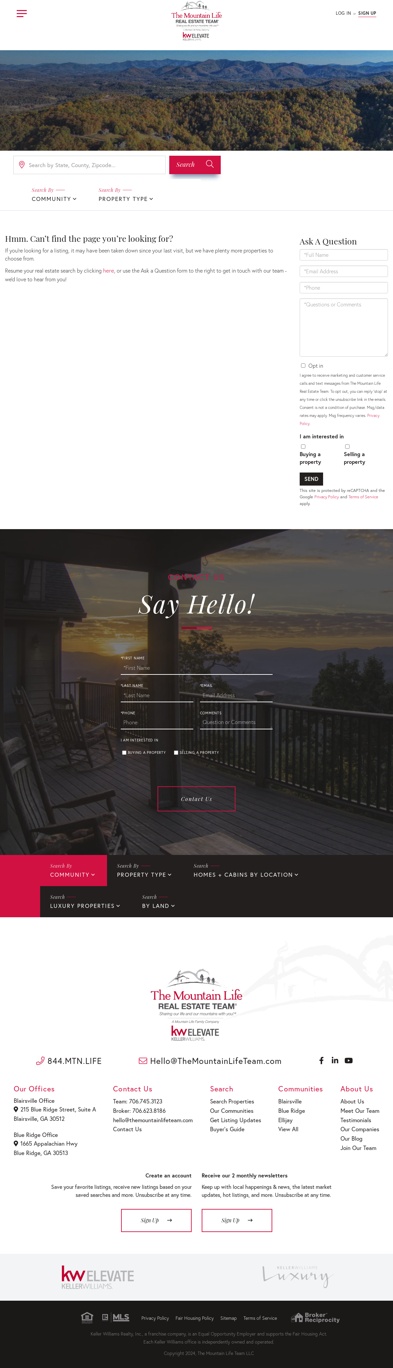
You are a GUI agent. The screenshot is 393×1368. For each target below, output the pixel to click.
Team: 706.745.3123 (135, 1099)
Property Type (118, 198)
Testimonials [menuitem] (356, 1117)
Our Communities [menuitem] (227, 1108)
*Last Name (132, 685)
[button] (195, 165)
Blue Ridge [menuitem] (287, 1108)
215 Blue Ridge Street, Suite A (53, 1107)
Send (311, 478)
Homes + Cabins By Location (233, 874)
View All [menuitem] (284, 1125)
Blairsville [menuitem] (286, 1099)
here (108, 269)
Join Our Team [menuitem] (358, 1142)
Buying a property (310, 457)
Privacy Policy (326, 496)
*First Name (133, 658)
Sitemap (228, 1314)
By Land (63, 905)
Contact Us (196, 799)
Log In (343, 13)
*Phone (128, 713)
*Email (206, 685)
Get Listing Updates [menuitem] (231, 1117)
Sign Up (367, 13)
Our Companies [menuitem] (359, 1125)
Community (50, 198)
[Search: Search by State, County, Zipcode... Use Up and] (89, 165)
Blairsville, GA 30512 (39, 1116)
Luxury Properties (337, 874)
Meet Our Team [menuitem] (359, 1108)
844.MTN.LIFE (69, 1059)
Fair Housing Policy (195, 1314)
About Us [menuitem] (352, 1099)
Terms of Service (363, 496)
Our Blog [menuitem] (352, 1134)
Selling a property (354, 457)
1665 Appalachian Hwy (45, 1140)
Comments (211, 713)
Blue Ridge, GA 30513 (40, 1149)
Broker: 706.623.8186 (136, 1108)
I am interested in (322, 435)
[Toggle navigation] (22, 12)
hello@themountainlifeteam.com (149, 1117)
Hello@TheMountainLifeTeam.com (210, 1059)
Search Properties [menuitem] (228, 1099)
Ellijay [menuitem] (282, 1117)
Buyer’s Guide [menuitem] (223, 1125)
